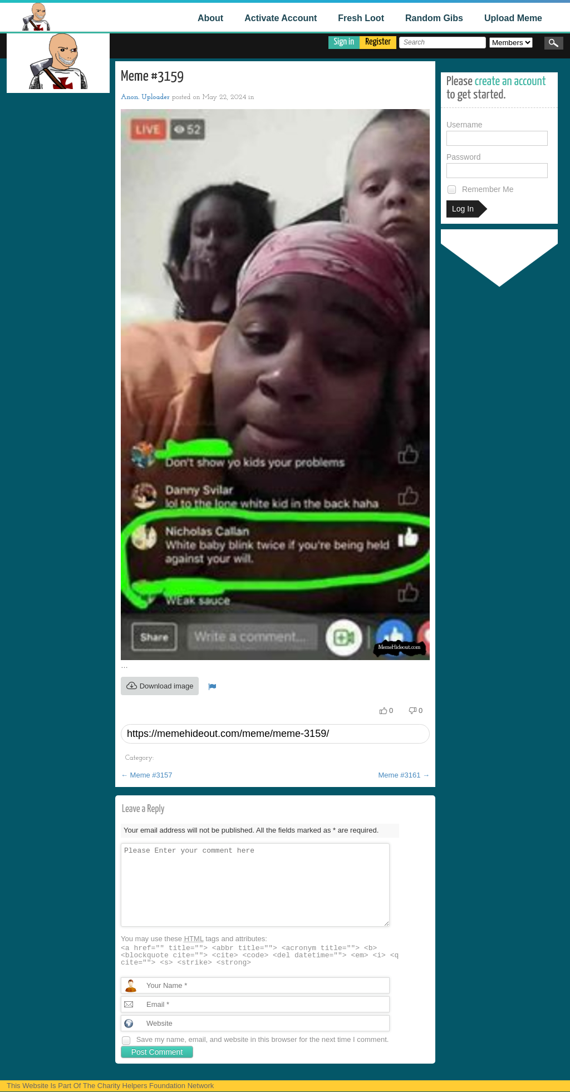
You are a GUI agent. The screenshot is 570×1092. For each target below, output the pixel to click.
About (210, 18)
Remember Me (479, 189)
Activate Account (280, 18)
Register (378, 42)
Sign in (344, 42)
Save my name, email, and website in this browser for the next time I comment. (262, 1039)
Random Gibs (434, 18)
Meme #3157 (147, 775)
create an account (510, 81)
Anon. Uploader (145, 97)
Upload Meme (513, 18)
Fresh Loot (361, 18)
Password (497, 165)
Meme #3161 (404, 775)
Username (497, 133)
